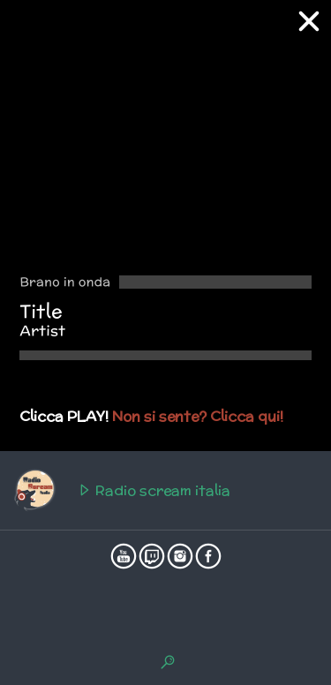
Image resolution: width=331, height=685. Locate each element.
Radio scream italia (121, 491)
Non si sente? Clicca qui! (197, 416)
